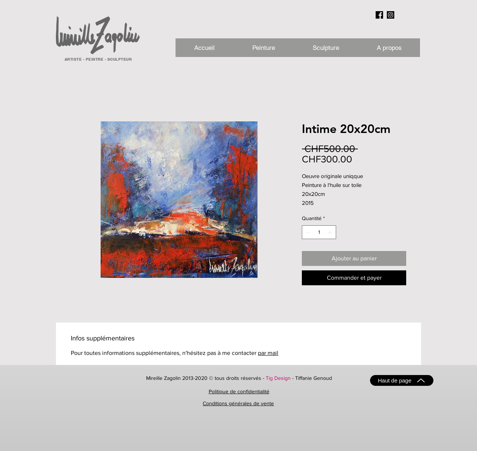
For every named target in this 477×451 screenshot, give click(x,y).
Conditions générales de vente (238, 403)
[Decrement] (307, 232)
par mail (268, 353)
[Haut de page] (401, 380)
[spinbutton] (319, 232)
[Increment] (330, 232)
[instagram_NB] (390, 15)
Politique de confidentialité (239, 391)
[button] (389, 47)
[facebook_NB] (379, 15)
